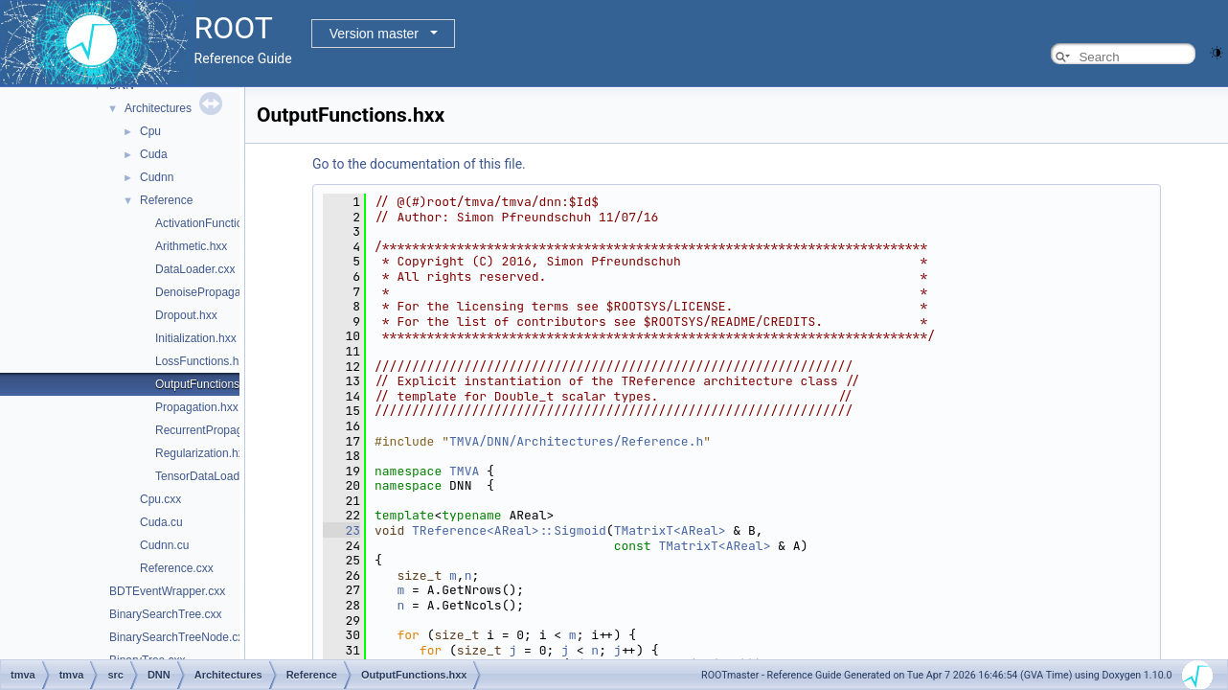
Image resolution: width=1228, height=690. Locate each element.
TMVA (464, 471)
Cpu (150, 131)
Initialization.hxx (196, 338)
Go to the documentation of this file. (419, 164)
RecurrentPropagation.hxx (221, 430)
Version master (374, 33)
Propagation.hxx (197, 407)
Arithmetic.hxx (191, 246)
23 (341, 530)
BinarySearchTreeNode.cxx (179, 637)
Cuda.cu (161, 522)
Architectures (158, 108)
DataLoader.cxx (195, 269)
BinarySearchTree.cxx (165, 614)
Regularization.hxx (202, 453)
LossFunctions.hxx (202, 361)
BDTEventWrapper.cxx (167, 591)
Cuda (154, 154)
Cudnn (156, 177)
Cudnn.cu (164, 545)
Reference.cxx (177, 568)
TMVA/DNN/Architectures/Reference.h (576, 441)
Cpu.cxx (160, 499)
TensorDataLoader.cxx (212, 476)
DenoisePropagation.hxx (218, 292)
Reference (166, 200)
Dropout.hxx (186, 315)
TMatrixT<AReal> (670, 530)
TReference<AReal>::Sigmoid (509, 530)
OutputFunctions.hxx (208, 384)
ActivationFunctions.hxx (215, 223)
